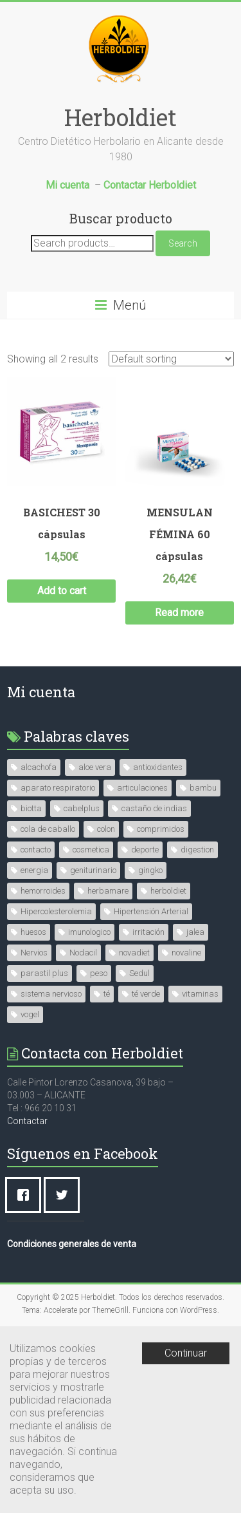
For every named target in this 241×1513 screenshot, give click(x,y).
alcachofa (39, 767)
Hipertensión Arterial (151, 911)
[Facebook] (26, 1195)
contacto (36, 849)
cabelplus (82, 808)
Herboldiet (120, 117)
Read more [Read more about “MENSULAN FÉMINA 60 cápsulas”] (179, 612)
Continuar (186, 1353)
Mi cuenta (41, 691)
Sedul (139, 973)
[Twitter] (65, 1195)
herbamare (108, 891)
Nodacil (83, 952)
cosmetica (91, 849)
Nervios (34, 952)
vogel (30, 1014)
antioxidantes (158, 767)
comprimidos (160, 829)
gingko (150, 870)
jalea (195, 932)
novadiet (134, 952)
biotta (31, 808)
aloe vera (94, 767)
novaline (186, 952)
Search (182, 243)
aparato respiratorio (58, 788)
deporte (145, 849)
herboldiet (168, 891)
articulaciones (142, 788)
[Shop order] (171, 359)
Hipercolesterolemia (56, 911)
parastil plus (44, 973)
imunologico (89, 932)
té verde (146, 994)
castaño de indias (154, 808)
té (106, 994)
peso (98, 973)
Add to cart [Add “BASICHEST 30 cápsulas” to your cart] (61, 591)
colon (106, 829)
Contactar (27, 1121)
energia (34, 870)
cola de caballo (48, 829)
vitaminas (200, 994)
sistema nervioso (51, 994)
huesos (33, 932)
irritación (148, 932)
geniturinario (93, 870)
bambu (203, 788)
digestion (197, 849)
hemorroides (43, 891)
